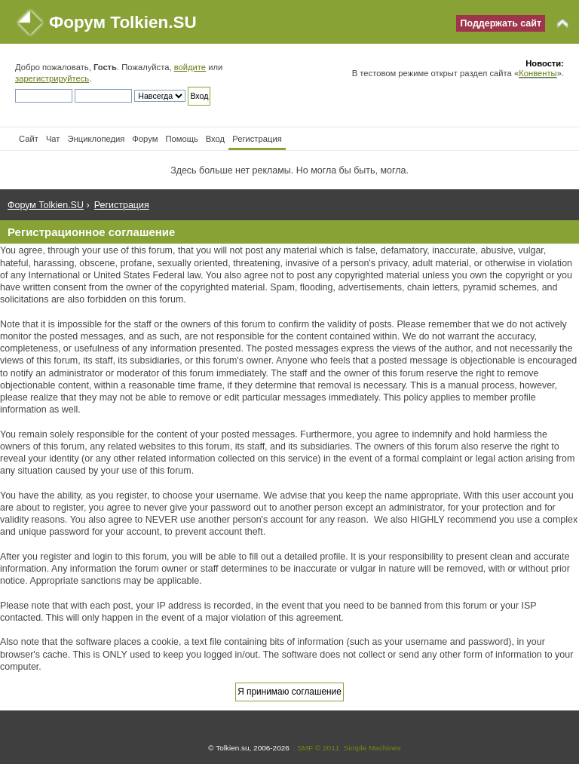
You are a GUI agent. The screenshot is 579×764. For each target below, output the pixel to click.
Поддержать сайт (500, 23)
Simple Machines (372, 748)
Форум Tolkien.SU (123, 22)
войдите (190, 67)
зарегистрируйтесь (52, 78)
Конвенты (537, 73)
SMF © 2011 (318, 748)
